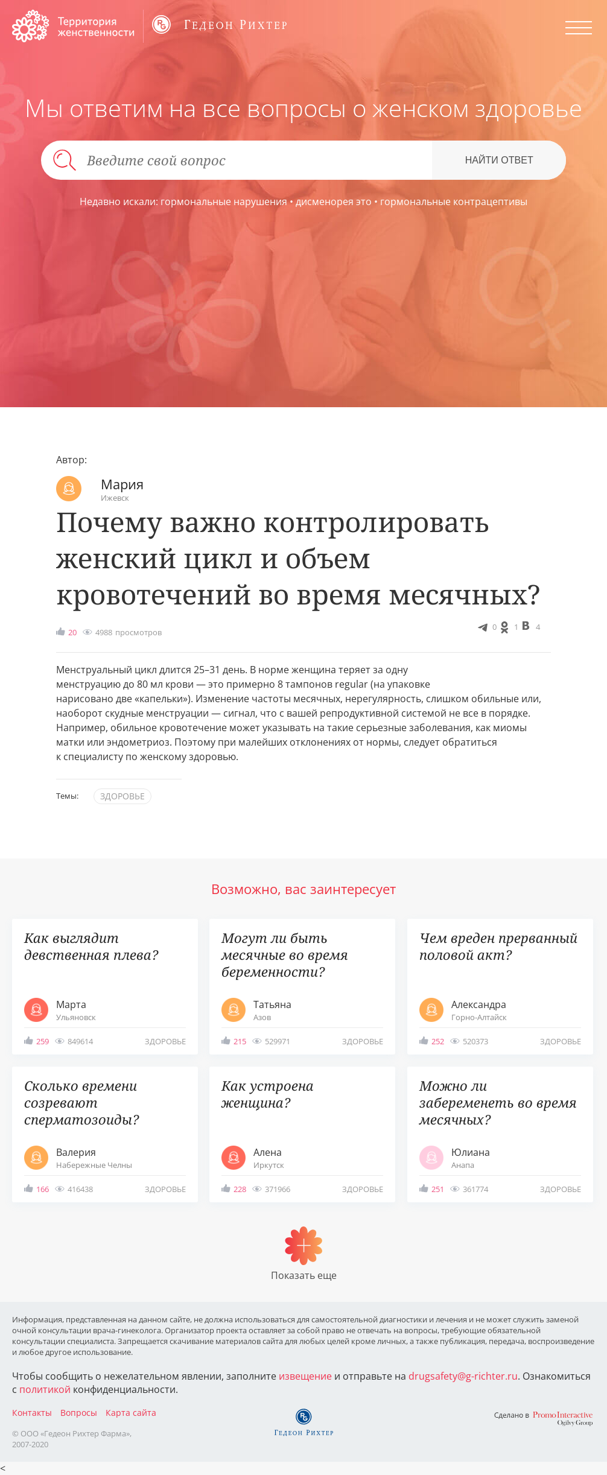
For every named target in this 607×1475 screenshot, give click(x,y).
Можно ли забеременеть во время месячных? (498, 1102)
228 (240, 1189)
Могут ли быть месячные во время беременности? (284, 954)
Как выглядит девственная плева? (91, 946)
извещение (305, 1376)
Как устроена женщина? (267, 1094)
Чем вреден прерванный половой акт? (498, 946)
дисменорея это (334, 201)
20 (72, 632)
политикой (45, 1389)
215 (240, 1041)
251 (437, 1189)
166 (42, 1189)
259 (42, 1041)
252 (437, 1041)
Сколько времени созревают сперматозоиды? (81, 1102)
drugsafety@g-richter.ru (463, 1376)
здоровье (122, 796)
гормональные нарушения (223, 201)
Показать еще (304, 1275)
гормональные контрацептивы (453, 201)
